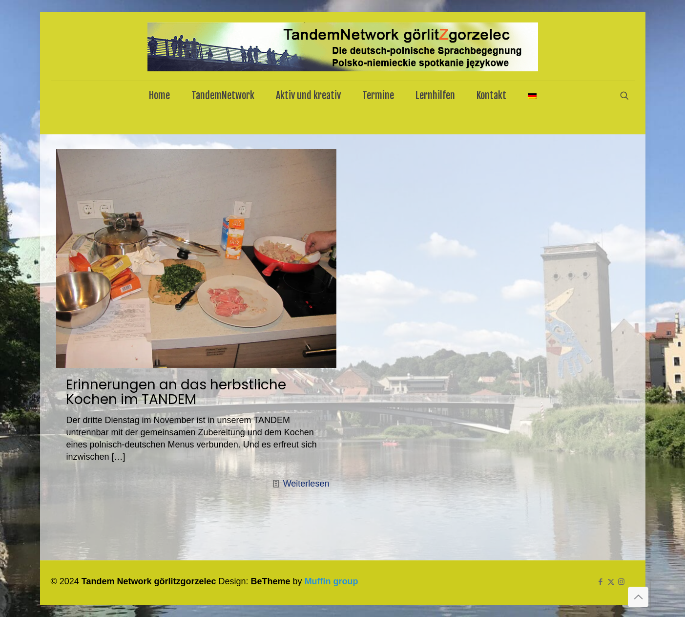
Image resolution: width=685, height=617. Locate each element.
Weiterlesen (306, 484)
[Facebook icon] (600, 581)
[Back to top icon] (638, 597)
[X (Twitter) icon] (611, 581)
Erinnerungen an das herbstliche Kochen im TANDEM (176, 392)
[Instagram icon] (621, 581)
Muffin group (331, 581)
